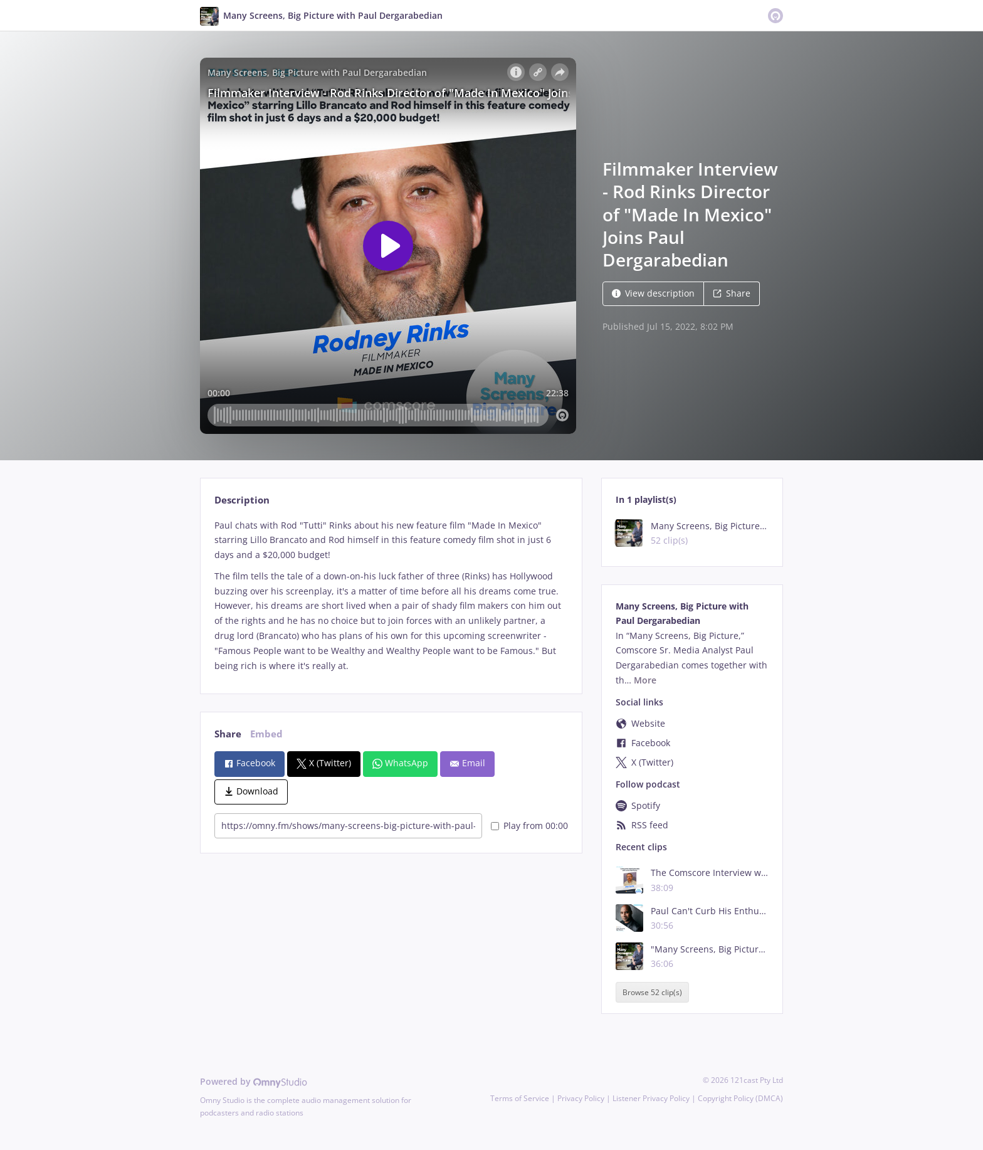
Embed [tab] (266, 734)
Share (731, 293)
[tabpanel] (390, 595)
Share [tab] (227, 734)
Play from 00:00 (529, 825)
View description (653, 293)
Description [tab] (242, 500)
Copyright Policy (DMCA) (740, 1098)
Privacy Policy (580, 1098)
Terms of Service (519, 1098)
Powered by (253, 1081)
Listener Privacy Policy (651, 1098)
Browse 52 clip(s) (652, 992)
